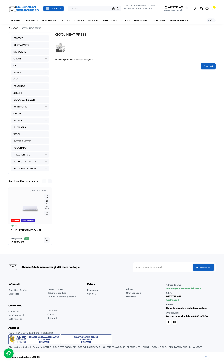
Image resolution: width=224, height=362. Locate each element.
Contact (51, 314)
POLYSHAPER (20, 148)
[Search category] (113, 8)
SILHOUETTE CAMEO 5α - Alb (26, 230)
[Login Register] (195, 8)
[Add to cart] (47, 240)
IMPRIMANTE (20, 106)
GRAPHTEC (19, 86)
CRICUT (17, 58)
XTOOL (16, 134)
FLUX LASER (19, 127)
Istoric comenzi (16, 315)
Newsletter (52, 310)
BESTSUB (18, 38)
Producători (93, 290)
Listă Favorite (15, 319)
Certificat (91, 294)
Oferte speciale (133, 293)
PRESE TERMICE (21, 154)
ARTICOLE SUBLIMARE (24, 168)
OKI (15, 65)
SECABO (17, 93)
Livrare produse (55, 289)
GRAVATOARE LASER (24, 100)
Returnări (52, 318)
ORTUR (17, 113)
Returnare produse (56, 293)
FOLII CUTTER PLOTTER (25, 161)
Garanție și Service (17, 290)
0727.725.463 (173, 7)
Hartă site (131, 296)
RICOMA (17, 120)
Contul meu (14, 311)
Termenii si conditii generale (61, 296)
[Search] (118, 8)
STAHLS (17, 72)
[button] (44, 181)
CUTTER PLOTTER (22, 141)
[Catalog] (53, 8)
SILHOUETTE (19, 52)
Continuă (208, 66)
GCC (15, 79)
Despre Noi (14, 294)
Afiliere (129, 289)
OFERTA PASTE (21, 45)
